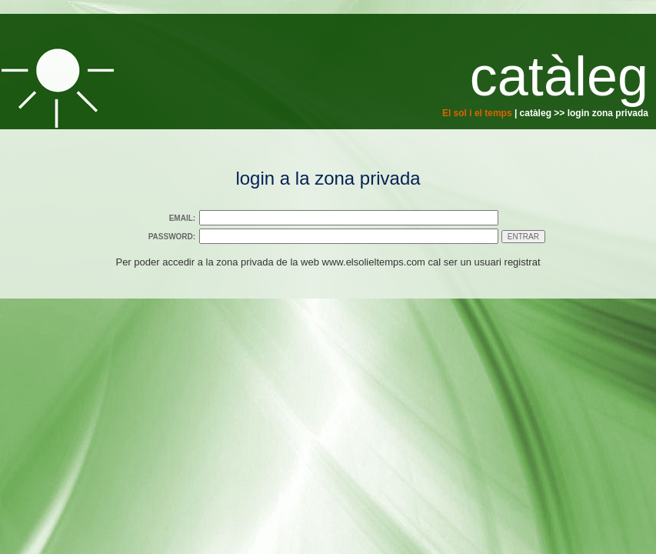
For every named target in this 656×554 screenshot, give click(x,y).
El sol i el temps (477, 113)
